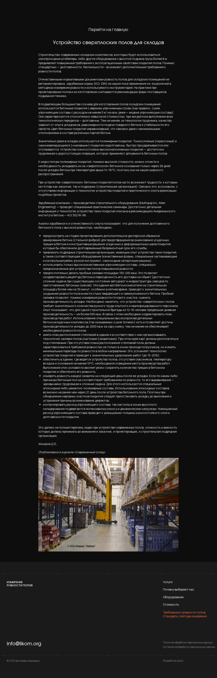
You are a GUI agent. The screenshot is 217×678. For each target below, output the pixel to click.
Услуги (167, 582)
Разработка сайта (173, 661)
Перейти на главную (108, 29)
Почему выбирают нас (178, 589)
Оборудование (173, 597)
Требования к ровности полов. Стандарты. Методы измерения (185, 614)
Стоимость (171, 604)
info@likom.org (24, 643)
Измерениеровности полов (20, 583)
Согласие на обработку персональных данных (189, 647)
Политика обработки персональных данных (188, 642)
